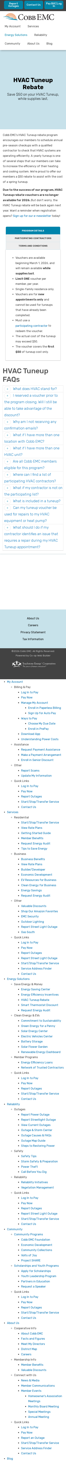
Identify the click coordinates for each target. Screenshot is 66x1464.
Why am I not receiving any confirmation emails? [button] (30, 425)
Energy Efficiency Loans (37, 1062)
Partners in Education (35, 1281)
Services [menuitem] (33, 26)
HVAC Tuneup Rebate (35, 1000)
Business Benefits (33, 859)
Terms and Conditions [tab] (33, 245)
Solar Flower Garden (34, 1046)
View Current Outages (36, 1125)
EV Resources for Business (38, 880)
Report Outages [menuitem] (13, 5)
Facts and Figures (33, 1338)
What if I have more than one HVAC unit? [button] (31, 451)
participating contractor (31, 325)
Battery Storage (32, 1041)
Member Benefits (32, 838)
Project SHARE (30, 1260)
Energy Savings (31, 890)
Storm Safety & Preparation (39, 1161)
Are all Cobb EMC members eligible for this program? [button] (30, 464)
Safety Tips (28, 1156)
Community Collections (36, 1250)
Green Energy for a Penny (38, 1026)
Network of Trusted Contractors (42, 1067)
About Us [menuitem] (33, 43)
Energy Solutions (18, 979)
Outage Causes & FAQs (36, 1135)
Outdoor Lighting (32, 921)
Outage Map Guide (33, 1140)
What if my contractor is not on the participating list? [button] (33, 491)
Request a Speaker (33, 1286)
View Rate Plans (31, 828)
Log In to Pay (29, 692)
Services (12, 812)
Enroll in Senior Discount (37, 760)
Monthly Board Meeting (43, 1406)
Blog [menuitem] (49, 43)
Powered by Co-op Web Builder (33, 655)
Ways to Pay (29, 718)
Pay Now (27, 697)
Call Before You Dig (34, 1172)
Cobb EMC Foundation (35, 1239)
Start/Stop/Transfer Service (40, 801)
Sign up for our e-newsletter (32, 216)
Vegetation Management (37, 1187)
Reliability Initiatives (34, 1182)
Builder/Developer (33, 869)
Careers (33, 625)
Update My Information (36, 775)
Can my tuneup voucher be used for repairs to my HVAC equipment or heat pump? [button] (30, 514)
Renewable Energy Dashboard (41, 1052)
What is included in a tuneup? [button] (36, 501)
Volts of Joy (29, 1255)
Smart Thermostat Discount (39, 1005)
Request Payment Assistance (40, 749)
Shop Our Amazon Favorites (39, 911)
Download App (30, 734)
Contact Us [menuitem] (34, 4)
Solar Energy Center (34, 1031)
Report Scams (30, 770)
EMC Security (30, 916)
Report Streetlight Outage (38, 1119)
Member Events (31, 1390)
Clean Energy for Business (38, 885)
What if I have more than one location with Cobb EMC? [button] (31, 438)
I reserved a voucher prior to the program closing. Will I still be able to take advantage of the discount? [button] (31, 405)
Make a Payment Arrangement (41, 755)
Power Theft (29, 1166)
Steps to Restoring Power (38, 1145)
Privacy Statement (33, 632)
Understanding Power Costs (39, 739)
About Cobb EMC (32, 1333)
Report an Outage (33, 1438)
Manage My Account (34, 702)
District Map (29, 1349)
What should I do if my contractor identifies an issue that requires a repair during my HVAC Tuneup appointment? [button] (31, 537)
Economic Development (36, 874)
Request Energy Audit (35, 843)
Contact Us (28, 807)
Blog (10, 1458)
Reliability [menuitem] (40, 35)
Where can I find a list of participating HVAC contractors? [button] (30, 477)
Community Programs (28, 1234)
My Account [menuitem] (13, 26)
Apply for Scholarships (36, 1271)
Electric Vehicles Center (37, 1036)
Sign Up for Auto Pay (42, 713)
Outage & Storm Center (36, 1130)
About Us (33, 618)
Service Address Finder (36, 968)
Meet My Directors (33, 1344)
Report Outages (31, 796)
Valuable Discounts (33, 906)
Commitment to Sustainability (41, 1020)
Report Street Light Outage (39, 926)
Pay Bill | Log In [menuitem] (54, 5)
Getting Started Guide (36, 833)
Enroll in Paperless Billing (44, 708)
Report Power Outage (35, 1114)
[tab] (33, 389)
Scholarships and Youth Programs (36, 1265)
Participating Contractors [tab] (33, 238)
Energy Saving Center (35, 989)
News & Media (30, 1380)
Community (15, 1229)
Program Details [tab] (33, 230)
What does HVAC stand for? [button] (34, 389)
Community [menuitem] (12, 43)
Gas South (28, 932)
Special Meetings (39, 1411)
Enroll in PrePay (38, 729)
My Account (15, 681)
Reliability (13, 1104)
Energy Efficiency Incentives (40, 994)
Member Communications (38, 1385)
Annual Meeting (38, 1417)
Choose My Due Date (41, 723)
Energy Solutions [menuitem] (16, 35)
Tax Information (33, 639)
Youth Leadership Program (38, 1276)
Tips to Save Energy (34, 848)
